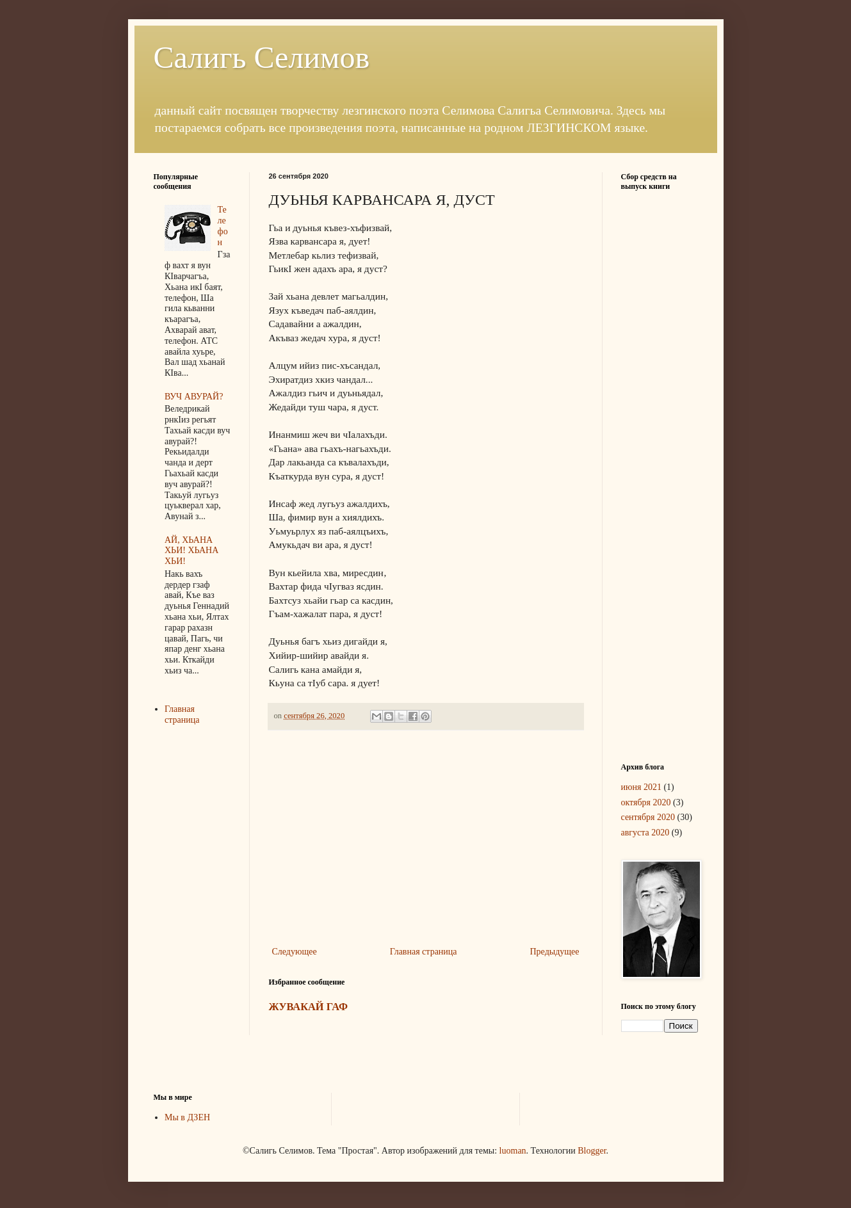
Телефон (223, 225)
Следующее (294, 951)
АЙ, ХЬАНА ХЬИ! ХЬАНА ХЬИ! (191, 551)
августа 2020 (645, 832)
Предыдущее (554, 951)
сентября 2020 (648, 817)
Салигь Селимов (262, 57)
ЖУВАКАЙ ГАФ (308, 1007)
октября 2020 (646, 802)
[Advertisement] (426, 838)
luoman (512, 1151)
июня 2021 (641, 787)
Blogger (592, 1151)
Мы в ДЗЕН (187, 1117)
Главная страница (423, 951)
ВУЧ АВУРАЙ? (194, 396)
